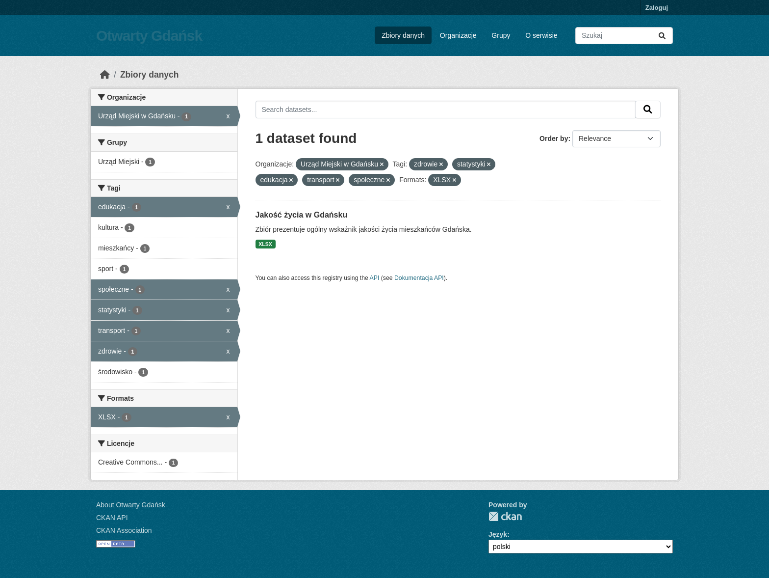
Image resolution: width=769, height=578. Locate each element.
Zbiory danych (403, 35)
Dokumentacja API (419, 278)
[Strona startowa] (105, 75)
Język (497, 534)
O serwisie (541, 35)
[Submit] (662, 35)
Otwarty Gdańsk (149, 36)
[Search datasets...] (624, 35)
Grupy (500, 35)
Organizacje (458, 35)
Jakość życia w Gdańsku (302, 215)
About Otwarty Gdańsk (130, 505)
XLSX (265, 244)
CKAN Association (124, 530)
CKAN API (112, 518)
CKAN (505, 516)
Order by (553, 138)
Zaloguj (656, 7)
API (375, 278)
